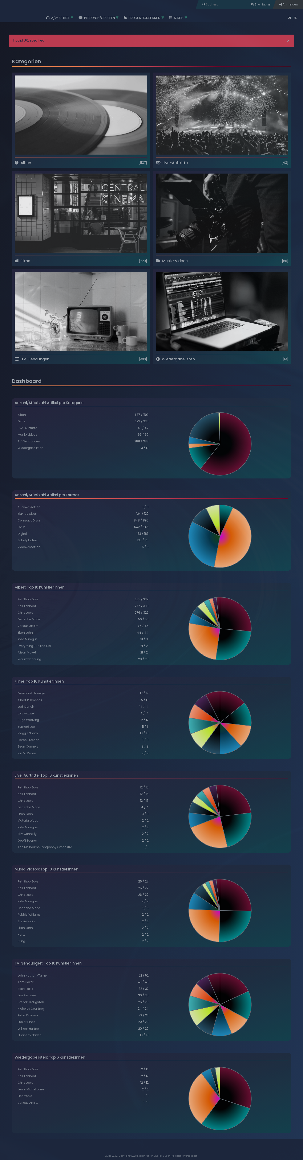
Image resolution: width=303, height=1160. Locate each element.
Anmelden (288, 4)
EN (295, 18)
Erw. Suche (261, 4)
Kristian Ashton (145, 1155)
